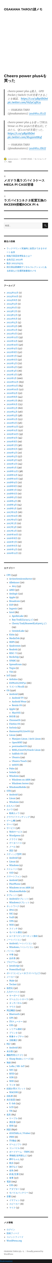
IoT (8, 675)
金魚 (11, 1170)
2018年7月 (12, 490)
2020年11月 (12, 385)
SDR (11, 1077)
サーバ (10, 824)
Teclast (13, 984)
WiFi (11, 924)
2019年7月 (12, 445)
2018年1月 (12, 508)
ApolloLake (18, 616)
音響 (9, 1196)
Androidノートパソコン (20, 943)
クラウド (13, 839)
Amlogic (13, 593)
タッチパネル (15, 1003)
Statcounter (6, 1261)
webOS (15, 764)
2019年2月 (12, 463)
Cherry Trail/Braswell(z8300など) (29, 623)
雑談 (9, 1129)
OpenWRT (17, 742)
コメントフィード (15, 1237)
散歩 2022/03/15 (15, 263)
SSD (11, 872)
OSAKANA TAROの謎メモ (23, 9)
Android (13, 694)
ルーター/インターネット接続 (23, 936)
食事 (11, 1177)
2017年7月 (12, 523)
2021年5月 (12, 363)
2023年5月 (12, 315)
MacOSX (16, 712)
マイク (12, 1207)
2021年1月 (12, 378)
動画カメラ (14, 813)
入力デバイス (13, 991)
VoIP (11, 917)
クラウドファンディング (18, 817)
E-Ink (12, 1103)
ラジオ (12, 1084)
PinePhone (15, 884)
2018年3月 (12, 504)
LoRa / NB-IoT (17, 1066)
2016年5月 (12, 549)
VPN (11, 921)
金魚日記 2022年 (15, 259)
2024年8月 (12, 300)
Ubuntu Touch (19, 761)
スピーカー (14, 1204)
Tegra (12, 668)
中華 (11, 954)
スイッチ (13, 928)
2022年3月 (12, 326)
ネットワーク (13, 906)
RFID (11, 1073)
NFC (11, 1070)
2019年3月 (12, 460)
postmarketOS (19, 746)
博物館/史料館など (18, 1155)
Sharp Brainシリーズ (19, 1058)
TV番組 (12, 1140)
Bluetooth (14, 1014)
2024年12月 (12, 292)
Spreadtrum (15, 664)
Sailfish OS (17, 753)
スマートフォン (14, 876)
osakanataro (13, 159)
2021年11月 (12, 341)
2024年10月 (12, 296)
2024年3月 (12, 303)
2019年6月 (12, 449)
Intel (11, 612)
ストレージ (12, 869)
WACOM (13, 1092)
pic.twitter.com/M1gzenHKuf (25, 137)
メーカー (11, 977)
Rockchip (14, 657)
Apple (12, 597)
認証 (11, 850)
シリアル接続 (15, 1029)
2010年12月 (12, 553)
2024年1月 (12, 307)
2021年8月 (12, 352)
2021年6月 (12, 359)
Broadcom (14, 601)
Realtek (13, 649)
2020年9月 (12, 393)
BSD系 (12, 716)
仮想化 (10, 988)
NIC (11, 913)
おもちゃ (11, 805)
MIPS (12, 642)
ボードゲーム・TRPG (19, 1151)
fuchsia (13, 727)
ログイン (11, 1229)
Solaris (12, 772)
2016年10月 (12, 534)
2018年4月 (12, 501)
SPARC (12, 660)
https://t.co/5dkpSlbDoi (34, 98)
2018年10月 (12, 478)
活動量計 (13, 1040)
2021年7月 (12, 356)
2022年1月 (12, 333)
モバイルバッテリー (18, 1192)
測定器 (12, 1122)
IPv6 (11, 910)
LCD (11, 1107)
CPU (9, 575)
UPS (11, 1025)
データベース (15, 843)
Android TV (18, 697)
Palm (12, 768)
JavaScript (14, 965)
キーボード (14, 995)
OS (8, 690)
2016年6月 (12, 545)
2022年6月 (12, 318)
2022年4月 (12, 322)
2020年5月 (12, 408)
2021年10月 (12, 344)
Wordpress (14, 835)
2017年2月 (12, 530)
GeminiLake (18, 631)
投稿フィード (13, 1233)
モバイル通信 (15, 932)
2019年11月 (12, 430)
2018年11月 (12, 475)
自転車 (10, 1096)
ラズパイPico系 (16, 686)
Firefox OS (14, 724)
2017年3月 (12, 527)
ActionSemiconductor (20, 578)
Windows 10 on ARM (19, 887)
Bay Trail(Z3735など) (22, 619)
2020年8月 (12, 396)
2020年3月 (12, 415)
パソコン (11, 951)
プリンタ (13, 1032)
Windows (14, 776)
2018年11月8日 (37, 148)
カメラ (10, 809)
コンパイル (14, 1148)
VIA (11, 671)
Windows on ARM (21, 779)
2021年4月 (12, 367)
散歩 (11, 1163)
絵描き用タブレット (16, 1088)
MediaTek (14, 638)
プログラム (12, 962)
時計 (9, 1044)
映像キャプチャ (16, 1036)
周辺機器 (11, 1010)
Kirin (12, 634)
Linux (12, 735)
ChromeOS (14, 720)
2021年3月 (12, 370)
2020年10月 (12, 389)
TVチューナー (16, 1021)
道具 (9, 1114)
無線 (9, 1062)
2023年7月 (12, 311)
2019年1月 (12, 467)
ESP (11, 604)
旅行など (13, 1166)
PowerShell (15, 969)
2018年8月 (12, 486)
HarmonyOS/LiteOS (19, 731)
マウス (12, 1006)
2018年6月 (12, 493)
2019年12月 (12, 426)
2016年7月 (12, 542)
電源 (10, 162)
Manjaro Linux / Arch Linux (26, 738)
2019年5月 (12, 452)
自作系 (12, 958)
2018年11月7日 (37, 113)
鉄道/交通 (14, 1174)
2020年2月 (12, 419)
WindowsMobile (17, 787)
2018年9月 (12, 482)
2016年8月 (12, 538)
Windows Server (20, 783)
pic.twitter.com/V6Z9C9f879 (24, 102)
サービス (11, 828)
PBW (11, 1137)
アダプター (14, 1189)
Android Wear (19, 701)
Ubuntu (16, 757)
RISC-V (13, 653)
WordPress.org (14, 1240)
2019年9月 (12, 437)
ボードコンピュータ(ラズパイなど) (23, 973)
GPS (11, 1017)
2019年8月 (12, 441)
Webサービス (15, 831)
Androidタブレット (18, 898)
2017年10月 (12, 516)
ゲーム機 (11, 820)
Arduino (13, 679)
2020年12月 (12, 382)
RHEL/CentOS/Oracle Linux (26, 750)
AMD (11, 590)
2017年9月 (12, 519)
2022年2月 (12, 330)
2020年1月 (12, 423)
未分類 (10, 1051)
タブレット (12, 895)
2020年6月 (12, 404)
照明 (11, 1125)
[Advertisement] (26, 46)
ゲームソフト (15, 1144)
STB (9, 791)
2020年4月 (12, 411)
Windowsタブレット (19, 902)
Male (11, 980)
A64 (14, 586)
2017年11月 (12, 512)
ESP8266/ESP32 (17, 683)
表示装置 (11, 1099)
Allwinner (14, 582)
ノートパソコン (14, 939)
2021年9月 (12, 348)
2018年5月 (12, 497)
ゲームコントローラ (18, 999)
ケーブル (13, 1118)
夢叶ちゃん (14, 1159)
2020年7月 (12, 400)
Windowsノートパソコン (21, 947)
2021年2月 (12, 374)
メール (12, 846)
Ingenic (13, 608)
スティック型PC (14, 854)
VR (10, 1111)
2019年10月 (12, 434)
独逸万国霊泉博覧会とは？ (19, 255)
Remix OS (17, 705)
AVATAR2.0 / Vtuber (19, 1133)
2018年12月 (12, 471)
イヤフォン (14, 1200)
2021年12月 (12, 337)
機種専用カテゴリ (15, 1055)
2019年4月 (12, 456)
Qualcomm (15, 645)
